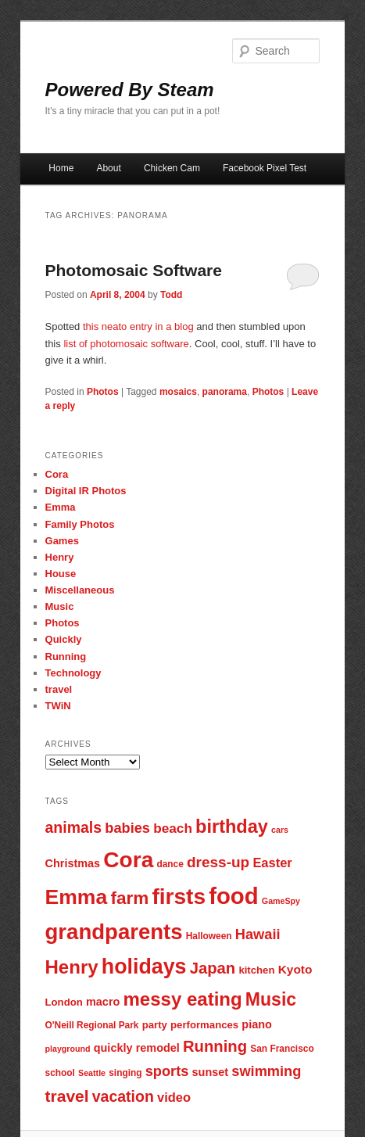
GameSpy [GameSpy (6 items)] (281, 901)
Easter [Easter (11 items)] (272, 862)
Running (66, 656)
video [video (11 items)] (174, 1097)
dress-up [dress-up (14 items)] (218, 862)
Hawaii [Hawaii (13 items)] (258, 934)
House (61, 573)
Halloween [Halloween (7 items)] (209, 936)
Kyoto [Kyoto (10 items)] (295, 969)
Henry (59, 557)
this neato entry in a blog (138, 326)
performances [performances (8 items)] (204, 1025)
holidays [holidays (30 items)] (144, 966)
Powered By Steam (129, 89)
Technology (73, 673)
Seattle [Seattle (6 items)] (92, 1073)
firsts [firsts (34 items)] (179, 896)
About (108, 168)
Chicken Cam (172, 168)
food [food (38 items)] (234, 896)
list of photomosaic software (125, 344)
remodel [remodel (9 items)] (158, 1048)
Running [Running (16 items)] (215, 1046)
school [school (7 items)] (60, 1072)
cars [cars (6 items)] (279, 829)
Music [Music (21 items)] (270, 999)
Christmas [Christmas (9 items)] (73, 863)
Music (59, 606)
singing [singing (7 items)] (125, 1072)
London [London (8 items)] (64, 1002)
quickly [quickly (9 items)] (113, 1048)
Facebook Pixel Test (264, 168)
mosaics (178, 391)
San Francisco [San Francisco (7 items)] (281, 1048)
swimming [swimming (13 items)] (266, 1071)
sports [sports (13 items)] (167, 1071)
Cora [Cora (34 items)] (128, 860)
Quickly (63, 639)
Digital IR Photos (86, 491)
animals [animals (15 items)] (73, 827)
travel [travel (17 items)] (67, 1096)
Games (62, 541)
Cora (57, 474)
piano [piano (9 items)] (257, 1024)
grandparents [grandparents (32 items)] (114, 932)
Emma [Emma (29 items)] (76, 897)
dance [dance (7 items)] (169, 864)
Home (60, 168)
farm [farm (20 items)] (129, 898)
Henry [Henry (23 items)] (71, 966)
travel (59, 689)
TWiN (58, 706)
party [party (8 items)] (154, 1025)
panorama (224, 391)
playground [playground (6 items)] (68, 1048)
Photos (103, 391)
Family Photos (80, 524)
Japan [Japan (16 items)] (213, 968)
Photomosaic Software (133, 270)
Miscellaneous (80, 590)
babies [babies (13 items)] (127, 828)
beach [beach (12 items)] (172, 828)
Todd (171, 294)
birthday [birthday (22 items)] (231, 826)
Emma (60, 507)
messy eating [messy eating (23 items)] (182, 999)
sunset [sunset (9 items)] (210, 1072)
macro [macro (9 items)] (103, 1001)
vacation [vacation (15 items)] (123, 1096)
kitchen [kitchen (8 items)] (256, 970)
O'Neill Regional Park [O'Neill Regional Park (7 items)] (92, 1025)
